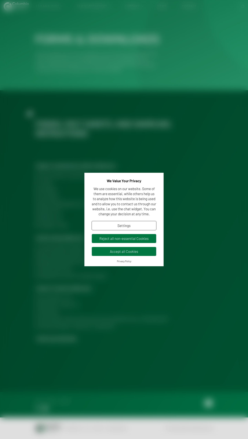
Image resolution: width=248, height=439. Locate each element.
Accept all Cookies (124, 251)
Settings (124, 225)
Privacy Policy (124, 261)
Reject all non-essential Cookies (124, 238)
